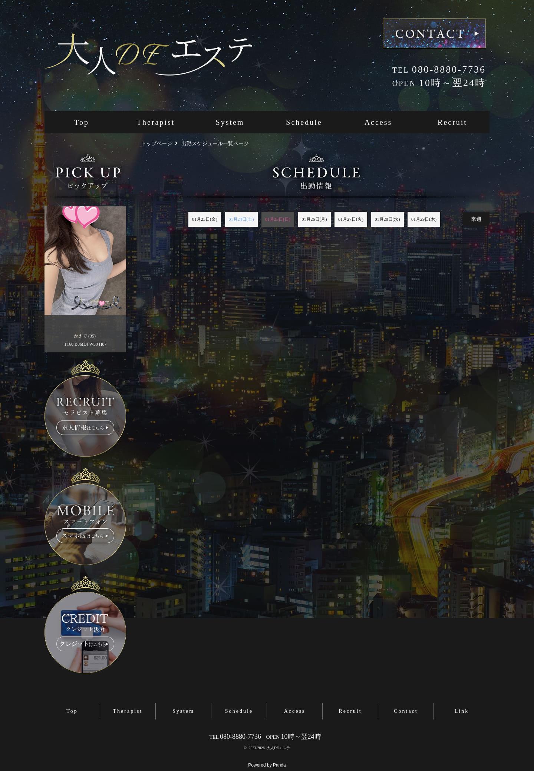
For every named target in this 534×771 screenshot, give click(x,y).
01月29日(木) (423, 219)
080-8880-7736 (439, 69)
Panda (279, 765)
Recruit (452, 122)
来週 (476, 219)
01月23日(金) (204, 219)
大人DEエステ (278, 748)
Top (81, 122)
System (230, 122)
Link (462, 711)
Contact (406, 711)
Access (378, 122)
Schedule (304, 122)
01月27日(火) (350, 219)
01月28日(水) (387, 219)
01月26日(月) (314, 219)
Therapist (156, 122)
